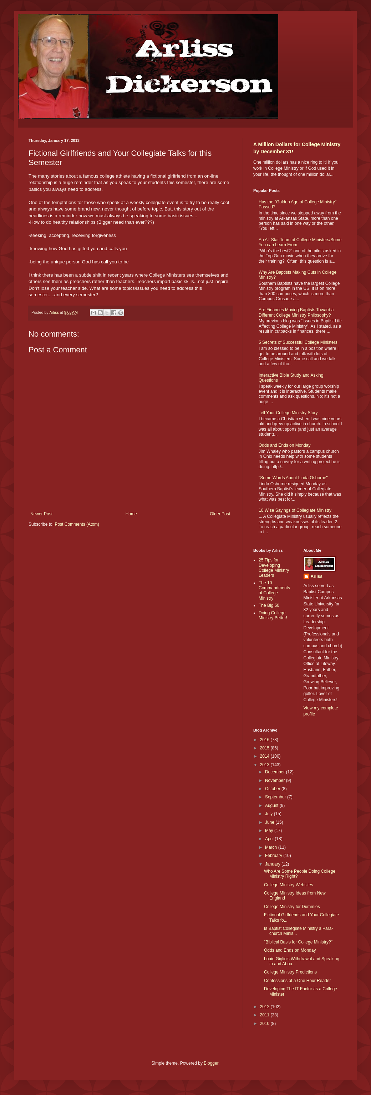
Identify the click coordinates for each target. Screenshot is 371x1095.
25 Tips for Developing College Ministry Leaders (274, 568)
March (271, 847)
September (276, 796)
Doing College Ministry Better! (273, 615)
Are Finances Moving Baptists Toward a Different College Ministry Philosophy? (296, 312)
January (273, 864)
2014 (265, 756)
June (270, 822)
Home (131, 513)
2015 (265, 747)
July (269, 813)
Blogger (211, 1063)
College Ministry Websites (288, 884)
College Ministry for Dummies (292, 906)
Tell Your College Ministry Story (288, 412)
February (274, 855)
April (270, 838)
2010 (265, 1023)
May (269, 830)
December (275, 771)
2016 (265, 739)
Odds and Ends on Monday (284, 445)
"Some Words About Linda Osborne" (293, 477)
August (272, 805)
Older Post (220, 513)
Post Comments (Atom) (77, 524)
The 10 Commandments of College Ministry (274, 590)
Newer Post (41, 513)
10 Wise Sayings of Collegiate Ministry (295, 510)
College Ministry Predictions (290, 972)
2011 (265, 1014)
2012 (265, 1006)
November (275, 780)
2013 (265, 764)
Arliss (316, 576)
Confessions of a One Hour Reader (297, 980)
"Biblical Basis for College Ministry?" (298, 942)
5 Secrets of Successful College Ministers (298, 342)
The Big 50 (269, 605)
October (273, 788)
